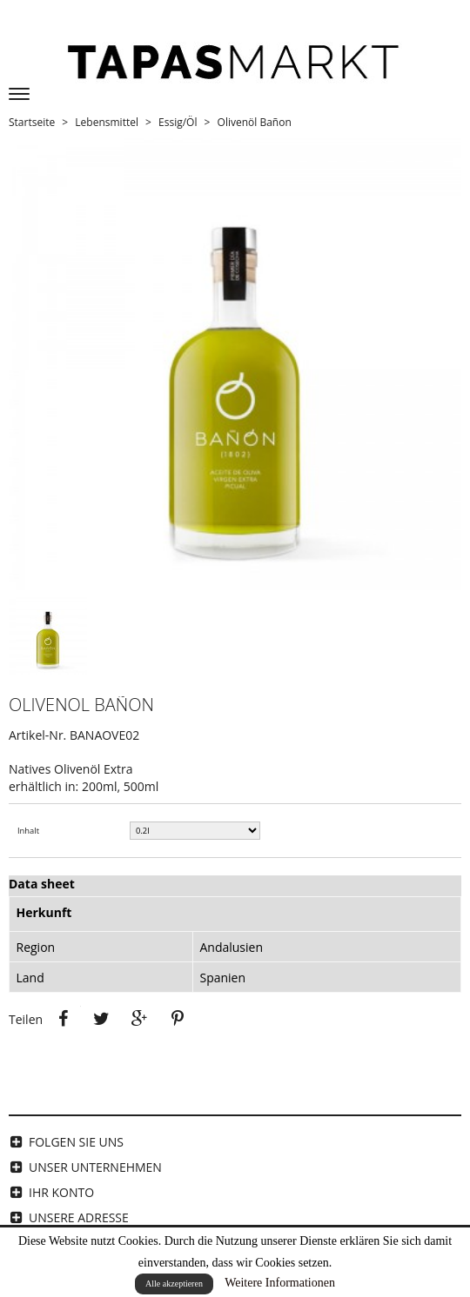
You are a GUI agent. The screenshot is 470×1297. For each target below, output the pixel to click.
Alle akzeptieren (174, 1283)
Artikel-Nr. (37, 735)
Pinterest (177, 1018)
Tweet (101, 1018)
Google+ (139, 1018)
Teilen (63, 1018)
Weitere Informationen (280, 1282)
